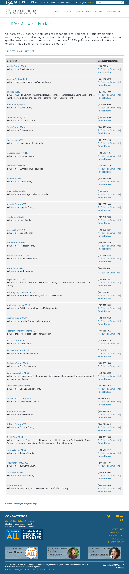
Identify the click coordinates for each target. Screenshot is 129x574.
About (57, 11)
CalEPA (8, 570)
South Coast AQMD (15, 437)
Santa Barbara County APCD (19, 398)
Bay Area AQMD (13, 92)
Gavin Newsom (15, 552)
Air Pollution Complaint (108, 182)
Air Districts (118, 539)
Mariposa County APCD (17, 242)
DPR (27, 570)
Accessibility (118, 529)
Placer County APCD (16, 340)
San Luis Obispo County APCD (20, 386)
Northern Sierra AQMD (17, 318)
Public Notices (105, 72)
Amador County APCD (16, 66)
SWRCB (51, 570)
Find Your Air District (19, 51)
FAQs (46, 2)
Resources (78, 11)
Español (91, 2)
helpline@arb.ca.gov (26, 521)
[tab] (77, 2)
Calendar (38, 2)
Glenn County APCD (15, 178)
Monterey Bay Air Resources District (23, 292)
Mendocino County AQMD (18, 255)
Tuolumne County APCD (17, 463)
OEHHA (42, 570)
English (83, 2)
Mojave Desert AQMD (16, 279)
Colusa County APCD (16, 127)
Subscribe (70, 2)
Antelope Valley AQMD (17, 79)
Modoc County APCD (16, 268)
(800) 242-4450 (10, 521)
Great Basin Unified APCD (18, 191)
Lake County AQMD (15, 217)
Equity (121, 11)
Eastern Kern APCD (15, 140)
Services (88, 11)
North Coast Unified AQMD (18, 305)
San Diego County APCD (17, 363)
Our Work (67, 11)
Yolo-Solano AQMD (15, 485)
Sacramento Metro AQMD (18, 350)
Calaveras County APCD (17, 117)
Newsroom (111, 11)
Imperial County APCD (16, 204)
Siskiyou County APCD (16, 424)
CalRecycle (18, 570)
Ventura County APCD (16, 472)
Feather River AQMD (16, 166)
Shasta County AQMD (16, 411)
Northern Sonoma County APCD (21, 331)
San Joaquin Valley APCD (18, 373)
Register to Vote (116, 542)
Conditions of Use (115, 536)
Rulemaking (99, 11)
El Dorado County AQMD (17, 153)
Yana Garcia (55, 555)
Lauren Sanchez (99, 555)
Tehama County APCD (16, 450)
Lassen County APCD (16, 230)
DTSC (34, 570)
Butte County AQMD (16, 104)
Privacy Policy (117, 533)
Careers (61, 2)
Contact (53, 2)
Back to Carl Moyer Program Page (21, 503)
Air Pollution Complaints (109, 69)
